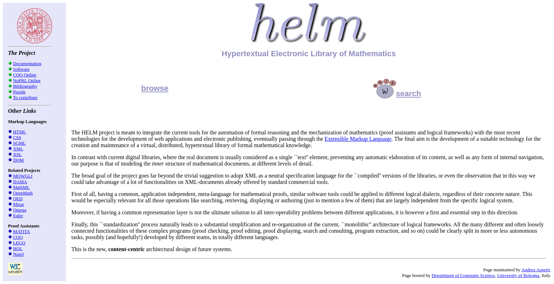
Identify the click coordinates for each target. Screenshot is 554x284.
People (19, 91)
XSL (17, 154)
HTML (19, 131)
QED (18, 198)
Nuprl (18, 254)
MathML (21, 187)
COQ (18, 237)
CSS (17, 137)
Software (21, 69)
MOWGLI (23, 176)
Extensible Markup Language (358, 139)
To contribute (25, 97)
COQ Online (24, 74)
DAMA (20, 181)
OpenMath (23, 193)
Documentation (27, 63)
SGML (19, 143)
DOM (18, 160)
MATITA (21, 231)
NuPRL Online (27, 80)
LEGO (19, 242)
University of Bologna (518, 275)
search (397, 93)
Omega (19, 210)
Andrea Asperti (535, 269)
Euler (18, 215)
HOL (18, 248)
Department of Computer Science (463, 275)
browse (155, 88)
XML (18, 148)
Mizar (18, 204)
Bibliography (25, 86)
